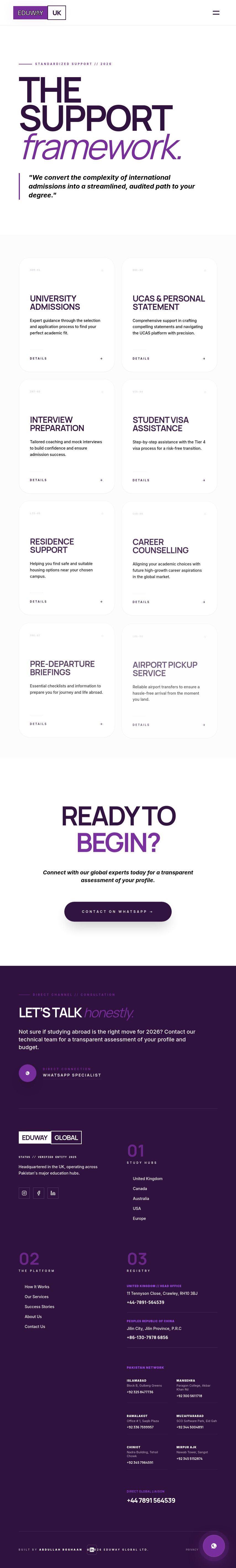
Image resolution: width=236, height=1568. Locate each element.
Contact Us (35, 1326)
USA (137, 1208)
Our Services (37, 1296)
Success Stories (40, 1306)
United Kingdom (148, 1178)
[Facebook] (38, 1193)
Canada (140, 1188)
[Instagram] (24, 1193)
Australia (141, 1198)
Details (67, 360)
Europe (139, 1218)
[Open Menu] (216, 12)
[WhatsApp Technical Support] (214, 1546)
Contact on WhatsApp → (118, 913)
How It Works (37, 1286)
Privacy (192, 1549)
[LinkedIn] (53, 1193)
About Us (33, 1316)
